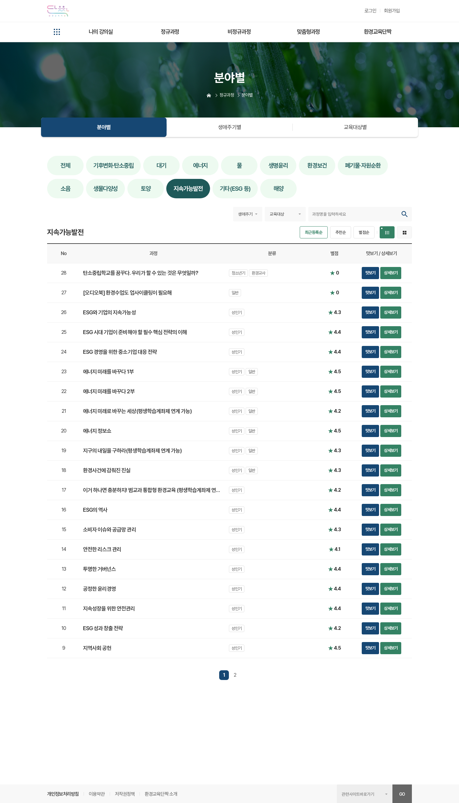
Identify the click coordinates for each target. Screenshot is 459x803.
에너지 (200, 165)
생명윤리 (278, 165)
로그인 (370, 11)
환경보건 (317, 165)
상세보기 (390, 272)
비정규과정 (239, 31)
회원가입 (392, 11)
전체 (65, 165)
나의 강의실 (101, 31)
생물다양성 (105, 188)
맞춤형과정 (308, 31)
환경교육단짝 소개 (161, 794)
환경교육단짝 (377, 31)
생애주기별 (229, 127)
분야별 (104, 127)
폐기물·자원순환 (362, 165)
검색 (404, 214)
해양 (278, 188)
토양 (145, 188)
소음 (65, 188)
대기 (161, 165)
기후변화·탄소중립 (113, 165)
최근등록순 (314, 232)
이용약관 (97, 794)
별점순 (364, 232)
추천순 (340, 232)
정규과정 (170, 31)
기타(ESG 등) (235, 188)
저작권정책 (125, 794)
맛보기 (370, 272)
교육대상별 (355, 127)
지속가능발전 (188, 188)
